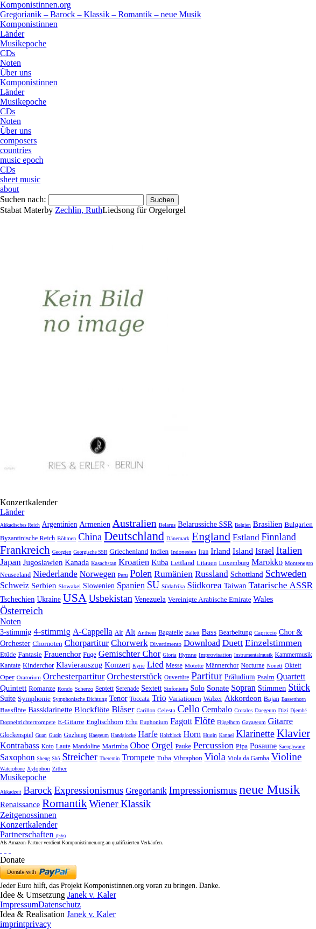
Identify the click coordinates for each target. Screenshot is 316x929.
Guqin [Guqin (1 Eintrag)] (54, 735)
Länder (12, 33)
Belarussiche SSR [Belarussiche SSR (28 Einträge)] (205, 524)
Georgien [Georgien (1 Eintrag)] (62, 552)
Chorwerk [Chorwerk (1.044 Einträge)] (129, 643)
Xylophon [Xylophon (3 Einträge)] (38, 769)
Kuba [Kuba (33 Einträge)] (159, 562)
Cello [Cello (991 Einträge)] (188, 708)
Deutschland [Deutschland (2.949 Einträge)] (134, 536)
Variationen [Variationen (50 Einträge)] (184, 698)
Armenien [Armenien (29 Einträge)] (94, 524)
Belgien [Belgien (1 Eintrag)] (243, 525)
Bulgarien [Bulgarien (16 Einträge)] (298, 524)
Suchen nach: (23, 199)
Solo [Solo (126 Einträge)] (197, 688)
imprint (12, 923)
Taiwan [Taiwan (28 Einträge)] (235, 585)
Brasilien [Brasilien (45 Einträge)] (267, 524)
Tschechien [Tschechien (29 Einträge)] (17, 599)
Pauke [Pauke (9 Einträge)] (183, 746)
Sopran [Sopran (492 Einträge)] (243, 687)
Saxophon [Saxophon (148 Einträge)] (17, 757)
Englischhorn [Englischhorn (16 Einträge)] (104, 722)
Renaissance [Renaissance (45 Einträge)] (20, 804)
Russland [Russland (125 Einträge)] (211, 574)
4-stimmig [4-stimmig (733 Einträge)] (51, 632)
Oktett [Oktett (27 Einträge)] (293, 665)
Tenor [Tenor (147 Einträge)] (118, 698)
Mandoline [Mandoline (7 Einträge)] (86, 746)
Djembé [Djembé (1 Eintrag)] (298, 710)
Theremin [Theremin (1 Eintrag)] (110, 758)
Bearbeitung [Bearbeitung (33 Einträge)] (235, 632)
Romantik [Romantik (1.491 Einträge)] (64, 803)
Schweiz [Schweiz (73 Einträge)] (14, 585)
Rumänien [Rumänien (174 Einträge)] (173, 573)
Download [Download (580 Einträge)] (202, 643)
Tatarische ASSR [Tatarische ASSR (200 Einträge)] (280, 585)
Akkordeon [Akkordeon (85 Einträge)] (243, 698)
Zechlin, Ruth (78, 210)
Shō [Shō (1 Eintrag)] (56, 758)
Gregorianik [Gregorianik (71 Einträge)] (145, 790)
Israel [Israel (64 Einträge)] (264, 550)
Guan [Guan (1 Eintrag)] (41, 735)
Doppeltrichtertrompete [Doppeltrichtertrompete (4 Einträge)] (27, 722)
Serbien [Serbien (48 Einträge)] (43, 585)
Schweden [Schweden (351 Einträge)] (286, 573)
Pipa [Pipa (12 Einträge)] (242, 746)
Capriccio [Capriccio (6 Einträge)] (265, 632)
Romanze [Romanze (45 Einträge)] (42, 688)
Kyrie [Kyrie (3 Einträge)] (138, 666)
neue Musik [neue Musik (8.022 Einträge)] (269, 789)
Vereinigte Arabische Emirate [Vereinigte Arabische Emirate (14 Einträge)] (209, 599)
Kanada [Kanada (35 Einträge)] (77, 562)
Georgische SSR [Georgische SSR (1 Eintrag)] (90, 552)
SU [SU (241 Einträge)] (153, 585)
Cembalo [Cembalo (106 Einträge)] (217, 709)
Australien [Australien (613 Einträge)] (135, 523)
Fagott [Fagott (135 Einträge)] (181, 721)
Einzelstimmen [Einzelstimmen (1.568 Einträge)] (273, 642)
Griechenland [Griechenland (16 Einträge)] (128, 551)
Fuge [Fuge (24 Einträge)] (89, 654)
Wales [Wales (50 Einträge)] (263, 598)
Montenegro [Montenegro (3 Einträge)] (299, 563)
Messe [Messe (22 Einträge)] (174, 665)
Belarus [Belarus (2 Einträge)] (167, 525)
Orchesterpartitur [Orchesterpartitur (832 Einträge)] (74, 676)
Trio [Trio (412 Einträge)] (159, 698)
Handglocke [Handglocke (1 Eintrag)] (123, 735)
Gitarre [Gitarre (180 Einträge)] (280, 721)
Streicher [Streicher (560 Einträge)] (79, 757)
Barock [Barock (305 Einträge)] (37, 790)
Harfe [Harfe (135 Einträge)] (147, 734)
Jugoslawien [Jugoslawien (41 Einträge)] (43, 562)
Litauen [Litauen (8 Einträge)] (206, 563)
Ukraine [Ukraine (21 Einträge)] (48, 599)
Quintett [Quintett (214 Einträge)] (13, 688)
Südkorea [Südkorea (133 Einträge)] (204, 585)
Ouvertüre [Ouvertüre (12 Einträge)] (176, 677)
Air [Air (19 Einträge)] (119, 632)
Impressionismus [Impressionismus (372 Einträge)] (203, 790)
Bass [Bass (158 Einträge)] (209, 632)
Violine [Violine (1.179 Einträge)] (286, 756)
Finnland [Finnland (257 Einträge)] (278, 537)
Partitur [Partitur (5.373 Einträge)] (206, 676)
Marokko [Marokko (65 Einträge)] (267, 562)
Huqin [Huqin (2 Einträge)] (210, 735)
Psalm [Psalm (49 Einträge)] (266, 677)
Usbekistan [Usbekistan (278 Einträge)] (110, 598)
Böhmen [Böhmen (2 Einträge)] (66, 538)
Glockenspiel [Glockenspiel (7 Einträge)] (16, 735)
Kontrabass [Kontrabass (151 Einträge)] (19, 745)
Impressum (19, 904)
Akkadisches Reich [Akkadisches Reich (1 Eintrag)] (20, 525)
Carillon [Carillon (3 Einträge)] (145, 710)
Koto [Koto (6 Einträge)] (47, 746)
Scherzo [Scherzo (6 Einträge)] (84, 688)
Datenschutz (59, 904)
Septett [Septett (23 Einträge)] (104, 688)
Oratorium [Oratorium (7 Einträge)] (29, 677)
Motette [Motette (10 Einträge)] (194, 665)
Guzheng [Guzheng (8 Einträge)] (75, 735)
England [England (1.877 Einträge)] (211, 536)
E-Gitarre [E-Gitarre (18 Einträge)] (71, 722)
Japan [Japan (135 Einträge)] (10, 562)
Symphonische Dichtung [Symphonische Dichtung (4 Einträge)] (80, 699)
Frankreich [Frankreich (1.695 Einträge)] (25, 549)
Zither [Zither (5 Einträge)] (59, 768)
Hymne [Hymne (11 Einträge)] (187, 654)
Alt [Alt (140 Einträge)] (130, 632)
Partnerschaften (33, 834)
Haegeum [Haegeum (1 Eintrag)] (99, 735)
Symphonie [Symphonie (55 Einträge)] (34, 698)
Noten (10, 62)
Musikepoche (23, 43)
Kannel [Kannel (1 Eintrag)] (226, 735)
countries (16, 150)
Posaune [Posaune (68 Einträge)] (263, 745)
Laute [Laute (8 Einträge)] (63, 746)
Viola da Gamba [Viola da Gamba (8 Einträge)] (248, 758)
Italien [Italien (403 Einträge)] (289, 550)
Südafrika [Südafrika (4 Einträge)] (173, 586)
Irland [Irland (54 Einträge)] (220, 550)
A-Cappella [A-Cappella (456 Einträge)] (93, 631)
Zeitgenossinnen (28, 815)
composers (18, 140)
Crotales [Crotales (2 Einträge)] (243, 710)
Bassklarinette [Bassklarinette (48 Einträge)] (50, 709)
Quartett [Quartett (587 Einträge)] (291, 676)
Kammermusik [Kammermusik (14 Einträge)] (293, 654)
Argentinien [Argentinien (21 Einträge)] (60, 524)
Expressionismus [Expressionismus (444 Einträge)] (88, 790)
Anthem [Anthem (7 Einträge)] (146, 632)
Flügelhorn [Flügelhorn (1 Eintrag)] (228, 722)
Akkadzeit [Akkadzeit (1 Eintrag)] (10, 792)
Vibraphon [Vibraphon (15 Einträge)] (187, 758)
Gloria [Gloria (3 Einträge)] (169, 655)
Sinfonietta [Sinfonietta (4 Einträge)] (176, 689)
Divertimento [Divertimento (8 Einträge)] (165, 644)
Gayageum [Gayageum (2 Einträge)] (253, 722)
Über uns (15, 72)
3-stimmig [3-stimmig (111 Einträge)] (15, 632)
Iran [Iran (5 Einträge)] (204, 551)
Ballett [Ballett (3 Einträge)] (192, 633)
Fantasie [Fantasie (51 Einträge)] (30, 654)
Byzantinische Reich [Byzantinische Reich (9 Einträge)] (27, 538)
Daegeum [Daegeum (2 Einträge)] (265, 710)
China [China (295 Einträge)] (90, 537)
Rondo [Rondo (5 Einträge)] (65, 689)
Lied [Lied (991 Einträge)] (155, 664)
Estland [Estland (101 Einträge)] (246, 537)
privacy (38, 923)
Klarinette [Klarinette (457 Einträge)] (255, 733)
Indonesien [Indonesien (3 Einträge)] (183, 551)
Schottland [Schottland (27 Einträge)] (246, 574)
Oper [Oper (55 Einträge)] (7, 677)
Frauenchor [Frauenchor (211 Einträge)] (62, 654)
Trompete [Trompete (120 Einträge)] (138, 757)
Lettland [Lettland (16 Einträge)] (182, 563)
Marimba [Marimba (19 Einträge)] (115, 746)
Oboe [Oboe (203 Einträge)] (139, 745)
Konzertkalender (29, 824)
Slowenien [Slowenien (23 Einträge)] (99, 586)
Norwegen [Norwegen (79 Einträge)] (98, 574)
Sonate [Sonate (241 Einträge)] (218, 687)
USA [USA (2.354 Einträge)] (75, 597)
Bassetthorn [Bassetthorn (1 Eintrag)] (294, 699)
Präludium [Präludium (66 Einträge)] (239, 677)
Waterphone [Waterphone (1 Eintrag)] (12, 769)
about (9, 189)
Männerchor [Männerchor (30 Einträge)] (222, 665)
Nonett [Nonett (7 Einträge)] (274, 665)
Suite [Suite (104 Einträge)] (8, 698)
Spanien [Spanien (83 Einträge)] (131, 585)
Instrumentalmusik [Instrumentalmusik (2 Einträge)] (253, 655)
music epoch (21, 159)
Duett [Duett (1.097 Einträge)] (232, 643)
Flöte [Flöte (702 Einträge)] (204, 720)
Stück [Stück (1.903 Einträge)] (299, 687)
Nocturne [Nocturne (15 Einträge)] (253, 665)
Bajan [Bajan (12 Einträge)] (271, 699)
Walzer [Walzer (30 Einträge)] (212, 699)
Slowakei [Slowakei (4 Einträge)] (69, 586)
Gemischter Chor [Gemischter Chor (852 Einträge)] (129, 654)
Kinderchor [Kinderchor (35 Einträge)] (38, 665)
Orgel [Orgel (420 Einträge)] (162, 745)
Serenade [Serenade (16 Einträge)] (127, 688)
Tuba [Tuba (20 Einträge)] (164, 758)
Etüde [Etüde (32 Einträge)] (8, 654)
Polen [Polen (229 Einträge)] (141, 573)
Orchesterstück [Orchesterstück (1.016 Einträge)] (134, 676)
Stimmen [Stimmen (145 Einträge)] (272, 688)
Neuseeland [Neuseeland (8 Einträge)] (15, 575)
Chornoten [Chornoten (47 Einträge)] (47, 643)
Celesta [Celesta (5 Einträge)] (166, 710)
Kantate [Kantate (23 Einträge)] (10, 665)
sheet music (20, 179)
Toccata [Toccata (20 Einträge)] (140, 699)
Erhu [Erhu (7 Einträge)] (131, 722)
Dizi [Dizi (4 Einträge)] (283, 710)
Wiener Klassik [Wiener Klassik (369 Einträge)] (120, 803)
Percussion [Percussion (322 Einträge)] (213, 745)
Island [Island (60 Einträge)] (243, 550)
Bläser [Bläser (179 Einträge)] (122, 709)
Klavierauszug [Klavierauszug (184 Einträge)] (79, 664)
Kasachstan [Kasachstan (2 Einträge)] (103, 563)
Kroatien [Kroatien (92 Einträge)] (133, 562)
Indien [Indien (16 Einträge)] (159, 551)
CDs (7, 53)
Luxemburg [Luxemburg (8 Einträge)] (234, 563)
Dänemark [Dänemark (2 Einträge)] (177, 538)
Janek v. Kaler (91, 894)
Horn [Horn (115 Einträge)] (192, 734)
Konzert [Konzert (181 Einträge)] (117, 664)
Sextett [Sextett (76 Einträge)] (151, 688)
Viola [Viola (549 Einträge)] (215, 757)
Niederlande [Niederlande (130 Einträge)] (55, 574)
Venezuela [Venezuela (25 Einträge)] (150, 599)
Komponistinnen (29, 24)
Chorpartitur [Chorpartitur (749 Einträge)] (87, 643)
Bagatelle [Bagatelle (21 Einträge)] (170, 632)
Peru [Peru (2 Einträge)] (123, 575)
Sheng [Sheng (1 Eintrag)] (43, 758)
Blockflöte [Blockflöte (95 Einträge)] (91, 709)
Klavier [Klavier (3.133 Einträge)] (293, 733)
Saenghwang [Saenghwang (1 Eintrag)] (292, 746)
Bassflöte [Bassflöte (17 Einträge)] (13, 710)
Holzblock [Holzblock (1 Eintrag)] (170, 735)
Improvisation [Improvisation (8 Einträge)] (215, 654)
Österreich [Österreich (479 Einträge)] (21, 610)
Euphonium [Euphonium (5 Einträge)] (154, 722)
